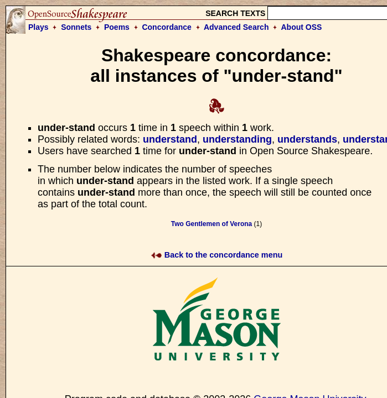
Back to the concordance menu (217, 254)
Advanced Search (236, 27)
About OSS (301, 27)
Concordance (166, 27)
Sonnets (76, 27)
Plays (38, 27)
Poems (117, 27)
